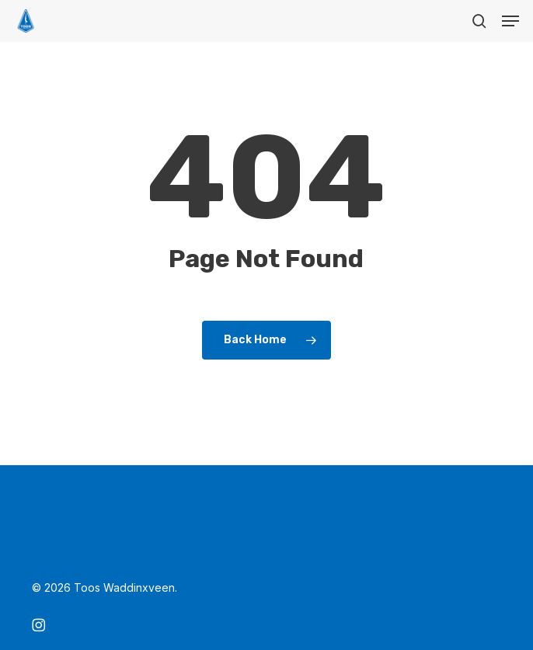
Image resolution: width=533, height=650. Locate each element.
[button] (510, 21)
